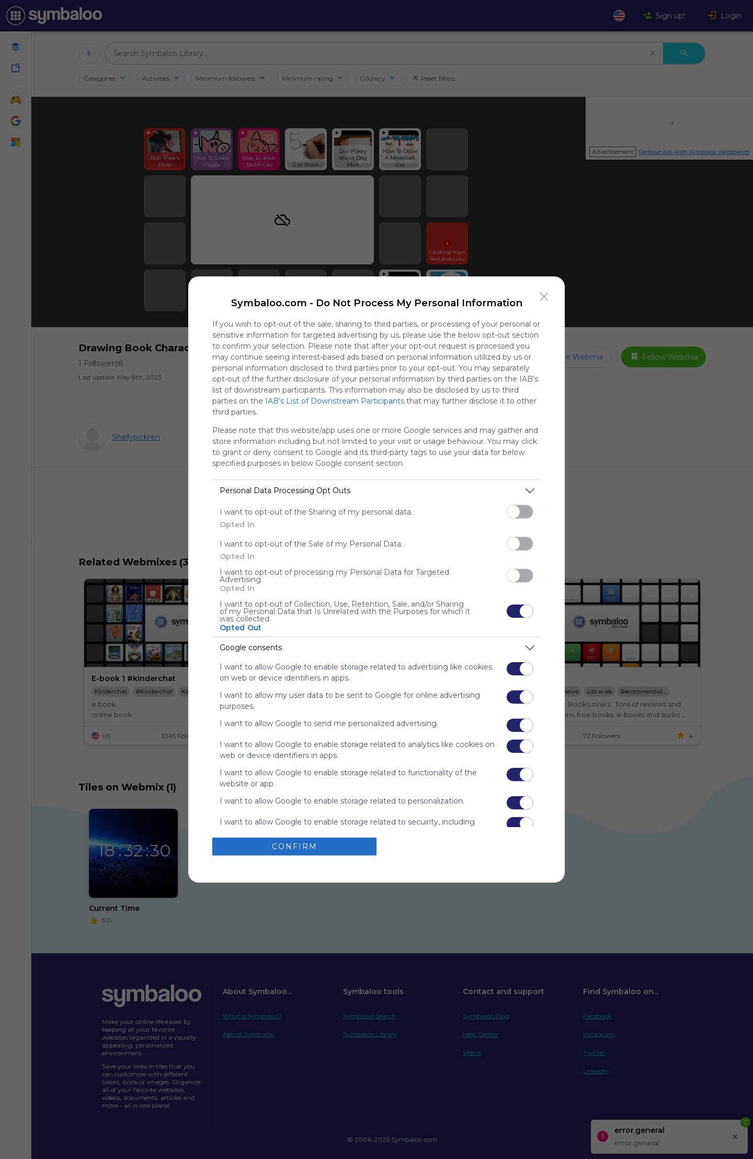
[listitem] (376, 491)
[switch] (519, 512)
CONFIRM (294, 846)
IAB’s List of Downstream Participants (334, 401)
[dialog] (376, 579)
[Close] (544, 297)
